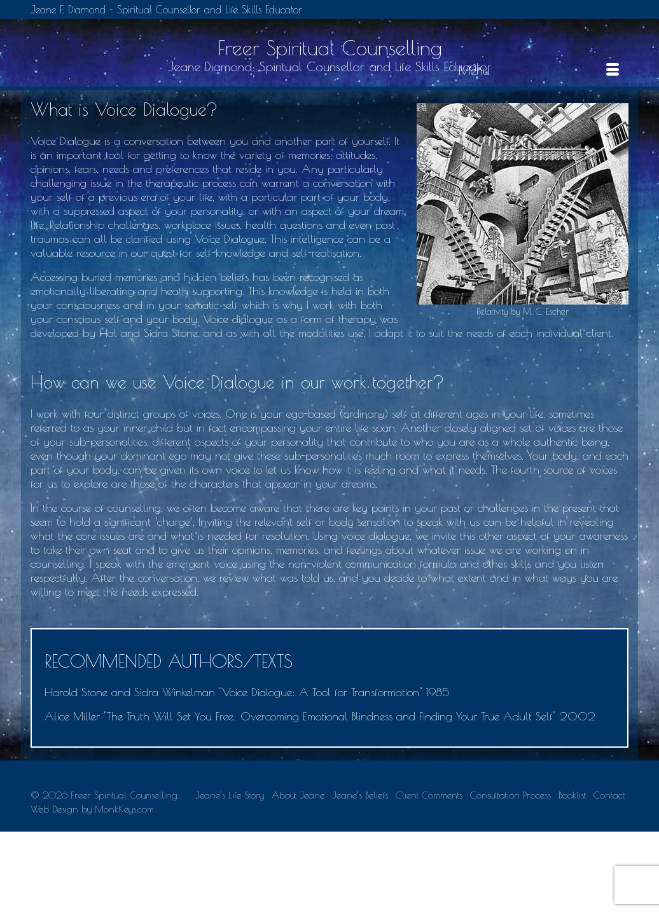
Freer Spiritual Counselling (330, 48)
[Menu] (538, 70)
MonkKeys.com (124, 809)
